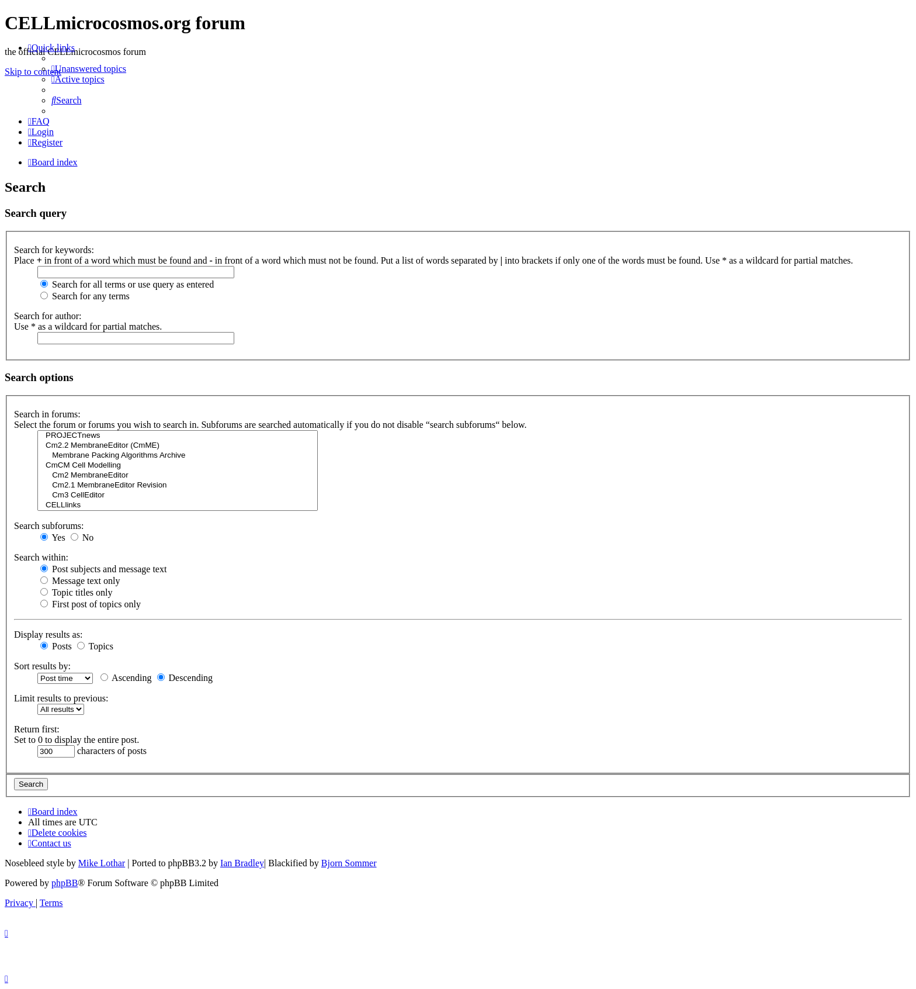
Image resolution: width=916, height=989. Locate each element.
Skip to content (33, 72)
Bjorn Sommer (349, 863)
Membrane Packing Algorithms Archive (177, 456)
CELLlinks (177, 505)
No (82, 537)
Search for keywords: (54, 250)
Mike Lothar (101, 863)
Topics (95, 646)
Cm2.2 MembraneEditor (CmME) (177, 446)
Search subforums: (49, 526)
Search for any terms (85, 296)
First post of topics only (90, 604)
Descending (185, 678)
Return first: (37, 729)
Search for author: (48, 316)
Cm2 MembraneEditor (177, 475)
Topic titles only (76, 592)
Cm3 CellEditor (177, 495)
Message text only (80, 581)
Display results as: (48, 634)
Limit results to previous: (61, 698)
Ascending (126, 678)
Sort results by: (42, 666)
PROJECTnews (177, 436)
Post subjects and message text (103, 569)
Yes (52, 537)
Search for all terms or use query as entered (127, 284)
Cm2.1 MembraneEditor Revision (177, 485)
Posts (56, 646)
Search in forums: (47, 414)
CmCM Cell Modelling (177, 466)
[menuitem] (88, 69)
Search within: (41, 557)
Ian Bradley (242, 863)
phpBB (64, 883)
